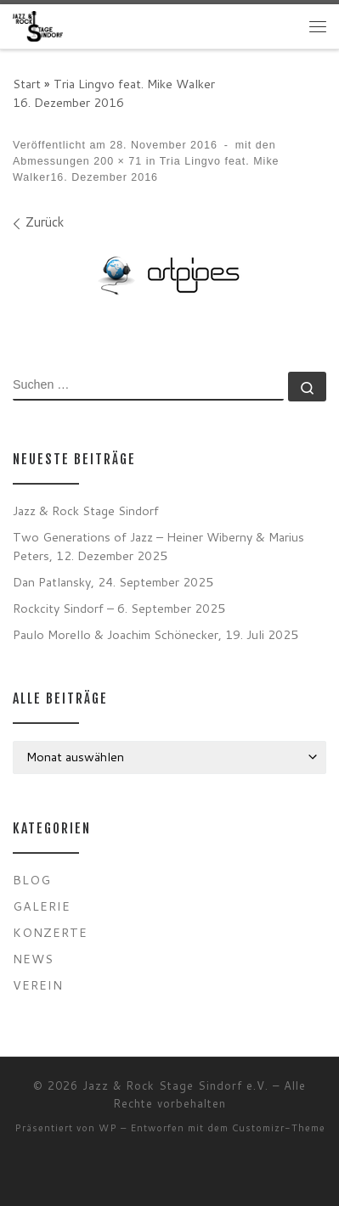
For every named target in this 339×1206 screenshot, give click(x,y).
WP (108, 1128)
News (33, 959)
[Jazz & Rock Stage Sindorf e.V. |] (38, 26)
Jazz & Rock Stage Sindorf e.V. (175, 1085)
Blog (32, 880)
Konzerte (50, 932)
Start (27, 84)
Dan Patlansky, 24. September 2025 (113, 582)
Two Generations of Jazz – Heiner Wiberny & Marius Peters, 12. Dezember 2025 (158, 546)
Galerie (42, 906)
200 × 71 (116, 161)
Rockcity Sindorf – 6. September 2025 (119, 608)
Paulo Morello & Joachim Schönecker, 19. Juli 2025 (155, 634)
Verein (38, 985)
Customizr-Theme (278, 1128)
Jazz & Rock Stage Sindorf (86, 510)
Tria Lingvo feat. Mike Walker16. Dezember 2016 (114, 93)
